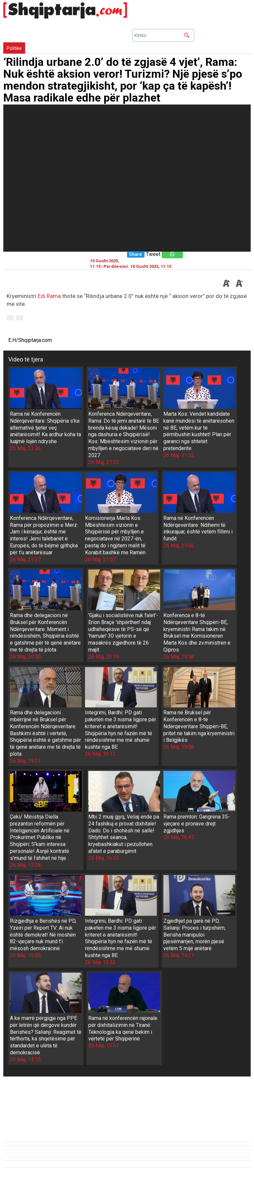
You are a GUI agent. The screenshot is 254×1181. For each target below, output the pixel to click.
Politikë (14, 48)
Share (135, 254)
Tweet (153, 254)
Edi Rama (49, 296)
